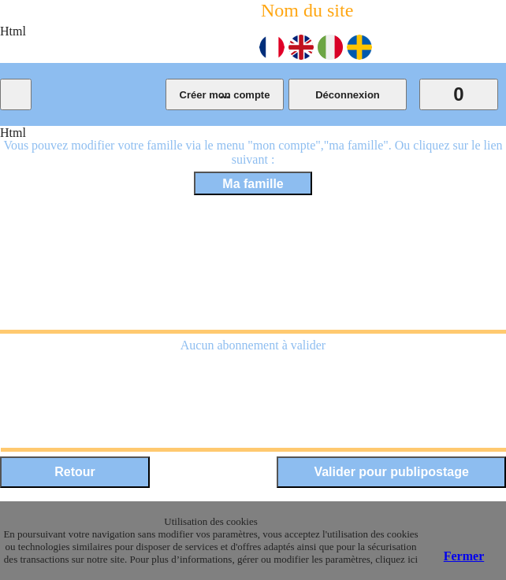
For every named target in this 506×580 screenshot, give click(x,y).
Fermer (464, 556)
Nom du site (307, 10)
